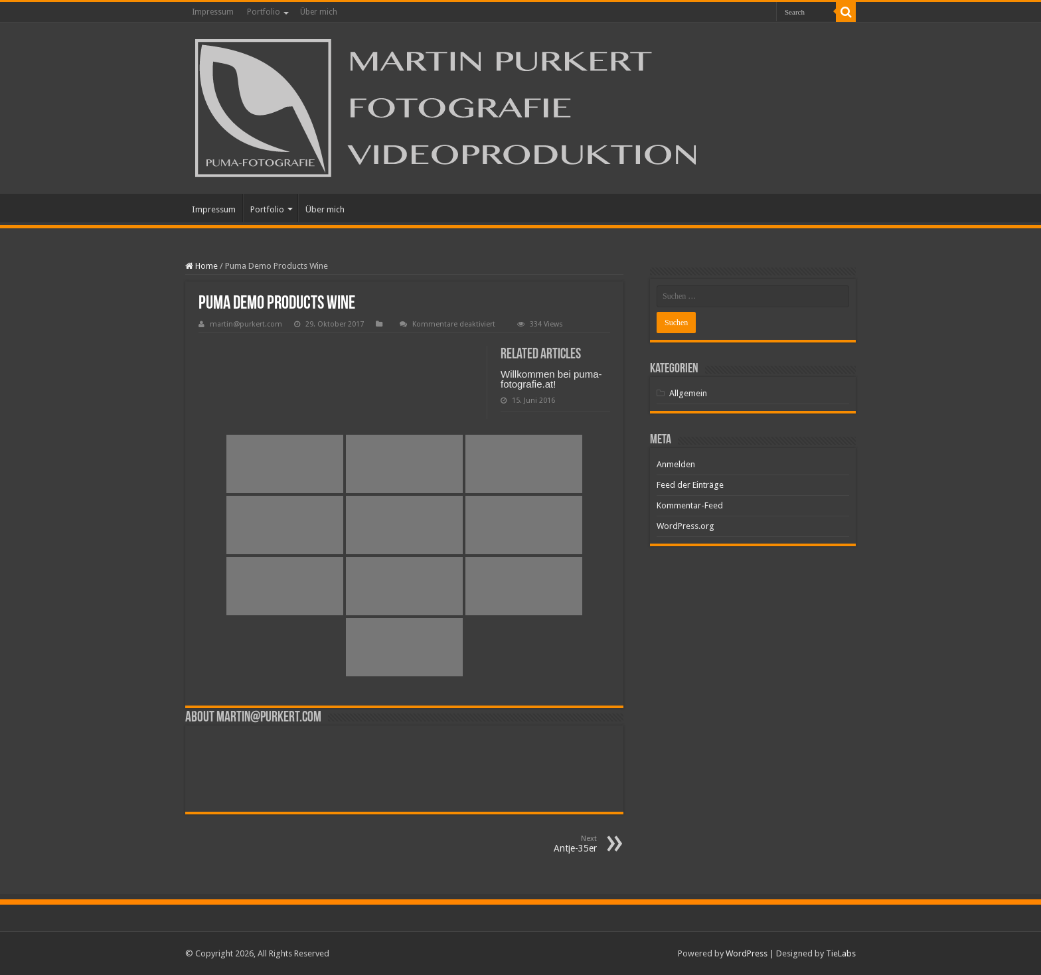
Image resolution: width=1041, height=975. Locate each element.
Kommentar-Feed (690, 505)
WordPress (746, 953)
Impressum (213, 12)
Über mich (318, 12)
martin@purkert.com (246, 324)
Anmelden (676, 464)
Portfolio (263, 12)
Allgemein (688, 393)
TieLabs (841, 953)
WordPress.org (685, 526)
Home (201, 266)
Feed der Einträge (690, 485)
